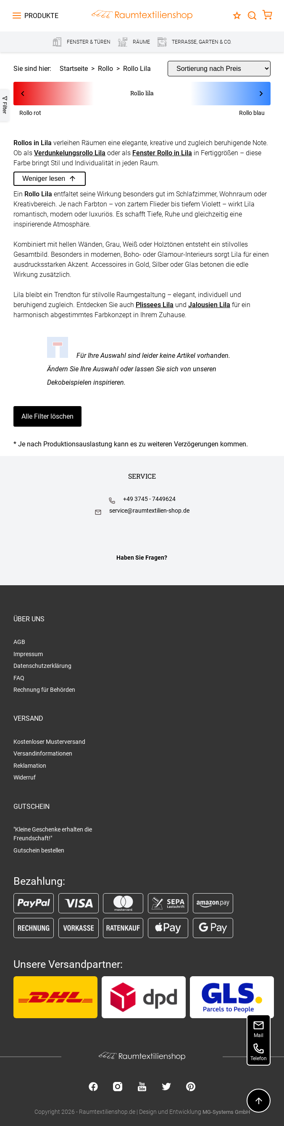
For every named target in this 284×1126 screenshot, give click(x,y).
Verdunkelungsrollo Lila (69, 153)
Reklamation (29, 765)
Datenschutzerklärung (42, 665)
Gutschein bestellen (38, 850)
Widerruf (24, 777)
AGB (19, 642)
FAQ (18, 678)
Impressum (28, 654)
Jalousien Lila (209, 305)
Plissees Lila (155, 305)
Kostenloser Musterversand (49, 741)
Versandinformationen (42, 753)
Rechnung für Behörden (44, 689)
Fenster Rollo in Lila (162, 153)
